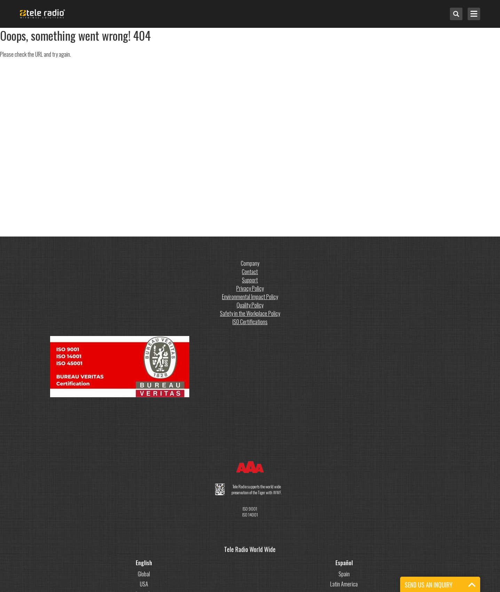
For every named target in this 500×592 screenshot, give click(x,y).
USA (144, 584)
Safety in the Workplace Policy (250, 313)
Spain (344, 574)
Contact (250, 271)
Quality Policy (250, 305)
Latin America (344, 584)
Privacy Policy (250, 288)
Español (344, 563)
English (144, 563)
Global (144, 574)
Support (250, 280)
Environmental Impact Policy (250, 297)
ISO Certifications (250, 322)
